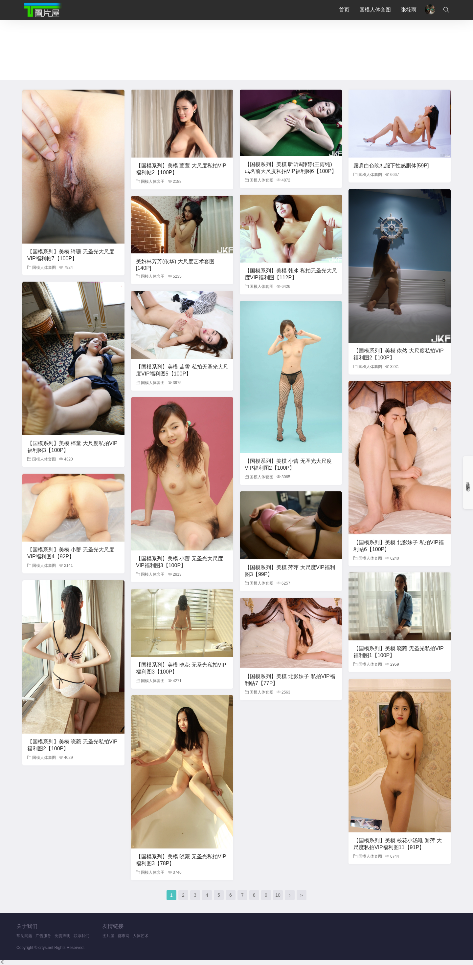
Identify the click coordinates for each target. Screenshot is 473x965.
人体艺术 (140, 935)
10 (278, 895)
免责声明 (62, 935)
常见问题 (24, 935)
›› (301, 895)
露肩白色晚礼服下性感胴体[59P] (391, 165)
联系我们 (81, 935)
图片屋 (108, 935)
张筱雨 (409, 9)
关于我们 (26, 926)
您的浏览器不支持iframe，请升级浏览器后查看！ (236, 49)
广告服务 (43, 935)
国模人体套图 (375, 9)
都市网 (123, 935)
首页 (344, 9)
